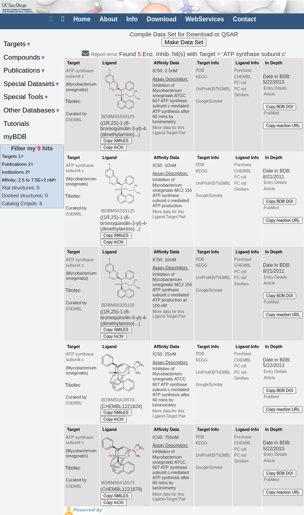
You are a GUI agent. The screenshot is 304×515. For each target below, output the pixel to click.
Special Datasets (32, 84)
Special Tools (26, 97)
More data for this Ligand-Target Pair (169, 130)
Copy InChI (113, 147)
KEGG (202, 77)
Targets (18, 44)
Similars (241, 95)
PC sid (240, 89)
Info (132, 19)
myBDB (15, 136)
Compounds (25, 57)
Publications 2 (17, 164)
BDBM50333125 (118, 116)
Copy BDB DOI (279, 107)
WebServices (204, 19)
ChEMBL (74, 120)
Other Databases (32, 110)
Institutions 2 (16, 171)
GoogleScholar (209, 101)
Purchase (242, 70)
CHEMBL (242, 77)
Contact (244, 19)
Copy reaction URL (283, 126)
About (108, 19)
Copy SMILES (116, 141)
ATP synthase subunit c (80, 73)
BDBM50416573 (118, 482)
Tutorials (17, 123)
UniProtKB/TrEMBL (213, 89)
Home (82, 19)
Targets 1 (12, 156)
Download (161, 19)
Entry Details (275, 88)
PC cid (240, 83)
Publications (25, 70)
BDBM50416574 (118, 399)
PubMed (271, 113)
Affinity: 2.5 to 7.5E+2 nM (29, 179)
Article (269, 94)
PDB (200, 70)
